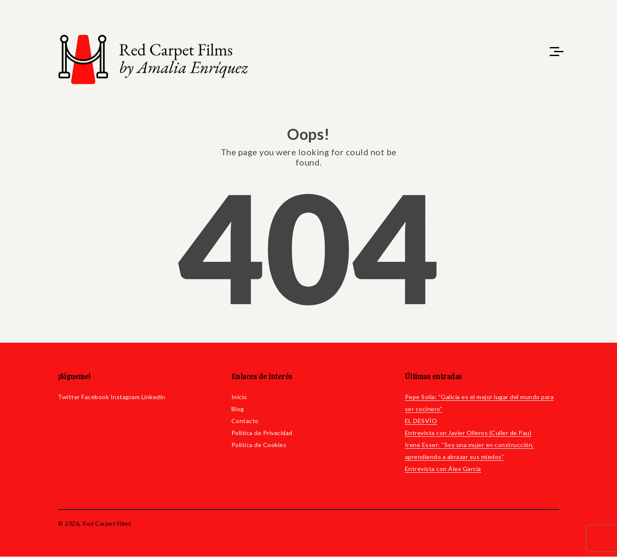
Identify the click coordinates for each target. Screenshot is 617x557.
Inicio (239, 397)
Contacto (245, 421)
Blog (237, 409)
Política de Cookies (259, 445)
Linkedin (153, 397)
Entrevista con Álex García (443, 469)
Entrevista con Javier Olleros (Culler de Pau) (468, 433)
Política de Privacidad (262, 433)
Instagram (125, 397)
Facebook (95, 397)
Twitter (69, 397)
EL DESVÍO (421, 421)
